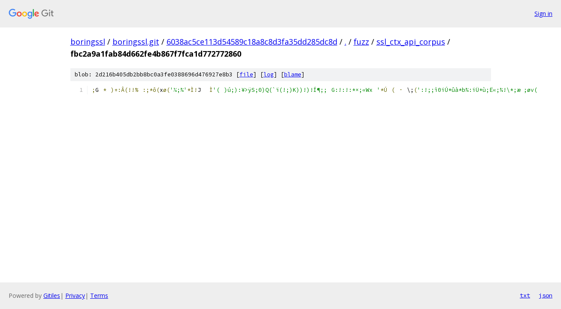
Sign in (543, 13)
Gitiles (51, 295)
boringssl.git (135, 41)
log (269, 74)
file (246, 74)
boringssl (87, 41)
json (545, 295)
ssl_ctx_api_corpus (410, 41)
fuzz (361, 41)
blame (292, 74)
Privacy (75, 295)
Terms (99, 295)
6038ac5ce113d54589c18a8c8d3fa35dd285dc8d (252, 41)
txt (525, 295)
